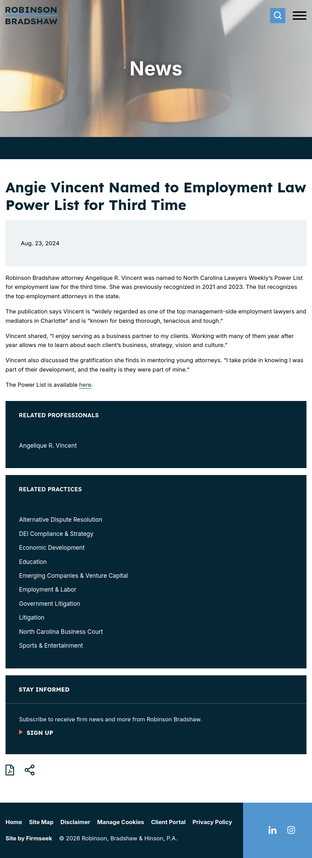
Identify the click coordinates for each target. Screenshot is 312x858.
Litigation (31, 617)
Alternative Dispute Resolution (60, 519)
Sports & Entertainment (51, 645)
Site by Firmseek (29, 838)
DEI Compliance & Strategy (56, 533)
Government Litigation (49, 603)
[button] (30, 770)
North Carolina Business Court (61, 631)
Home (14, 822)
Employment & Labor (48, 589)
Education (33, 561)
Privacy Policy (212, 822)
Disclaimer (75, 822)
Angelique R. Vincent (48, 445)
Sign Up (40, 732)
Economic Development (51, 547)
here (85, 384)
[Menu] (299, 16)
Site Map (41, 822)
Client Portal (168, 822)
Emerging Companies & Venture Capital (73, 575)
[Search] (277, 15)
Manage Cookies (120, 822)
